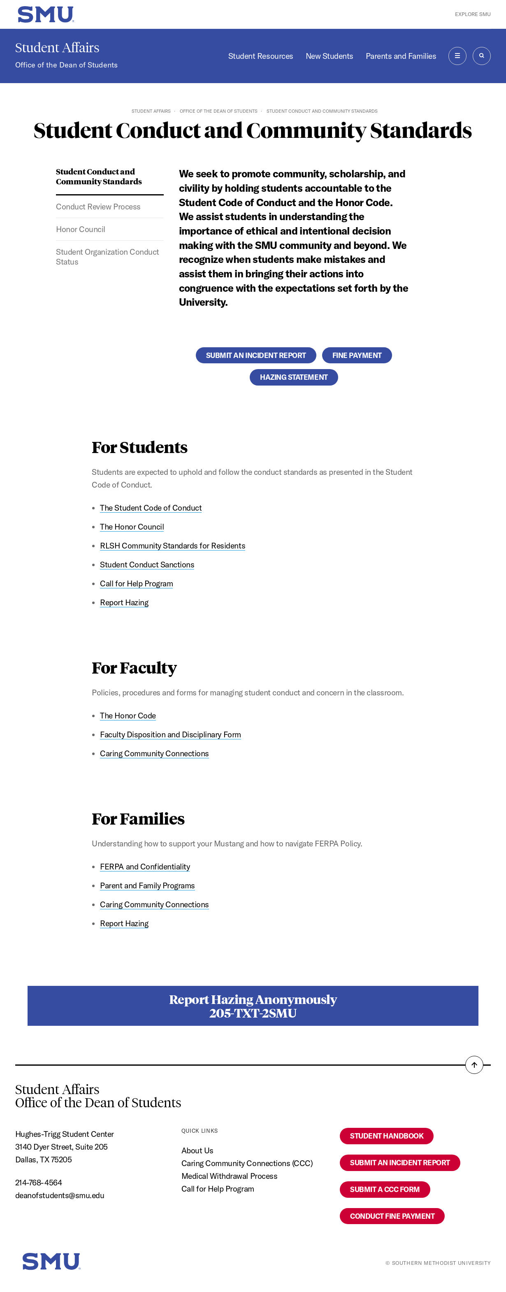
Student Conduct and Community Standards (99, 176)
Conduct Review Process (98, 206)
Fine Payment (357, 355)
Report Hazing (124, 602)
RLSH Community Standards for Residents (172, 546)
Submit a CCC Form (385, 1189)
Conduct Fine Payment (392, 1216)
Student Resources (260, 56)
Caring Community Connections (154, 753)
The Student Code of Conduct (151, 508)
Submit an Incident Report (256, 355)
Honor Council (80, 229)
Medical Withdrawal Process (229, 1176)
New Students (329, 56)
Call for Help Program (136, 583)
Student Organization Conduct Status (107, 257)
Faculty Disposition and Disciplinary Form (170, 734)
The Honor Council (132, 527)
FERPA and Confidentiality (145, 866)
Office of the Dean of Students (66, 65)
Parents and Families (401, 56)
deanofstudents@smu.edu (59, 1195)
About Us (197, 1150)
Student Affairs (57, 48)
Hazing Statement (293, 377)
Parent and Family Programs (147, 885)
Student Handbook (386, 1136)
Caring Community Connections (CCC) (247, 1163)
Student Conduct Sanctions (147, 564)
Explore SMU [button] (473, 14)
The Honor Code (128, 715)
